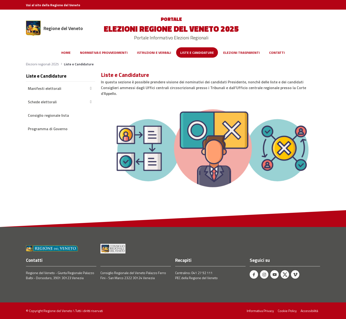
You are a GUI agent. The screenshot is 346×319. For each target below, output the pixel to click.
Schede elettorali (60, 102)
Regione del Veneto (63, 28)
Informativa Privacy (260, 310)
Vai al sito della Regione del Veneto (53, 4)
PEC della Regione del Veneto (196, 277)
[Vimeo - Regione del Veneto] (295, 274)
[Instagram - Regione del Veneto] (264, 274)
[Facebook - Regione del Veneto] (254, 274)
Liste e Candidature (46, 76)
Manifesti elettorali (60, 88)
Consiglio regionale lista (48, 115)
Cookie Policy (287, 310)
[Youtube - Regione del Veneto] (274, 274)
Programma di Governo (48, 129)
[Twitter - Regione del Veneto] (285, 274)
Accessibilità (309, 310)
